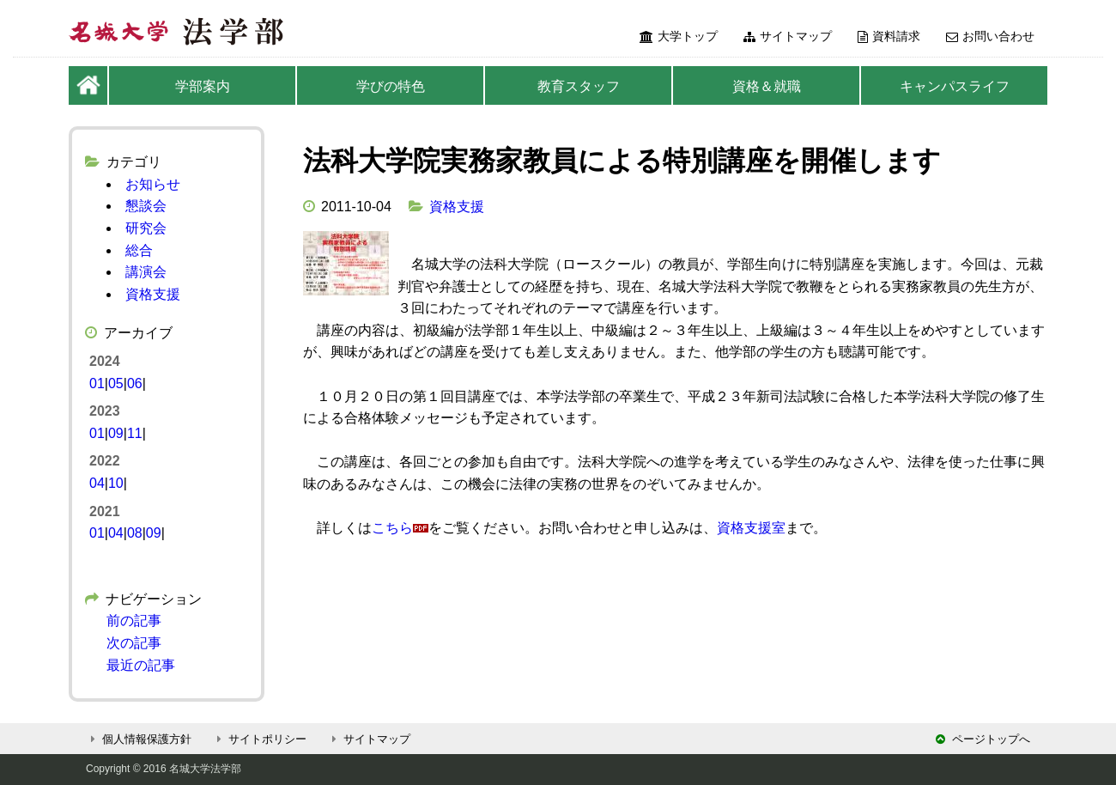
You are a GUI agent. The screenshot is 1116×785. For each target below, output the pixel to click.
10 (116, 483)
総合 (139, 250)
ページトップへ (983, 739)
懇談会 (146, 205)
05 (116, 383)
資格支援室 (751, 527)
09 (116, 433)
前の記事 (133, 620)
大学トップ (679, 36)
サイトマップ (787, 36)
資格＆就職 (766, 86)
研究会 (146, 228)
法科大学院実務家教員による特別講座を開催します (622, 160)
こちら (392, 527)
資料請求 (889, 36)
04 (97, 483)
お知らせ (152, 184)
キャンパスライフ (955, 86)
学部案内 (202, 86)
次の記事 (133, 643)
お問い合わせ (990, 36)
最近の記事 (140, 665)
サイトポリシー (259, 739)
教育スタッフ (578, 86)
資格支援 (456, 206)
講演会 (146, 272)
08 (135, 533)
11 (135, 433)
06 (135, 383)
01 (97, 383)
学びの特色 (390, 86)
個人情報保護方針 (138, 739)
